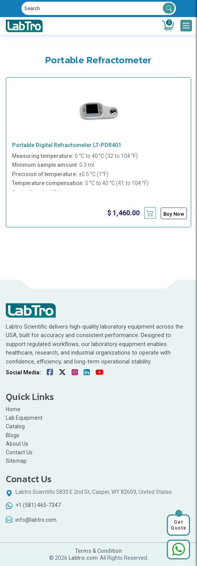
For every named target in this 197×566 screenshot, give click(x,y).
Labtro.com (83, 558)
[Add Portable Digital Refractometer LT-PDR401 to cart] (150, 213)
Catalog (15, 426)
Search (169, 8)
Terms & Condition (98, 551)
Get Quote (179, 524)
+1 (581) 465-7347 (38, 505)
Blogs (12, 435)
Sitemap (16, 461)
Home (13, 409)
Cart (169, 23)
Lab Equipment (24, 418)
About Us (17, 444)
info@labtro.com (36, 520)
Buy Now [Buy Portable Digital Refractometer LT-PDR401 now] (174, 214)
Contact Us (19, 452)
